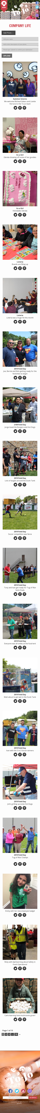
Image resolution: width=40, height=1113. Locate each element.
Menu (4, 5)
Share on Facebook (20, 108)
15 (16, 1034)
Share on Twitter (15, 108)
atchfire (19, 1103)
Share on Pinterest (24, 108)
